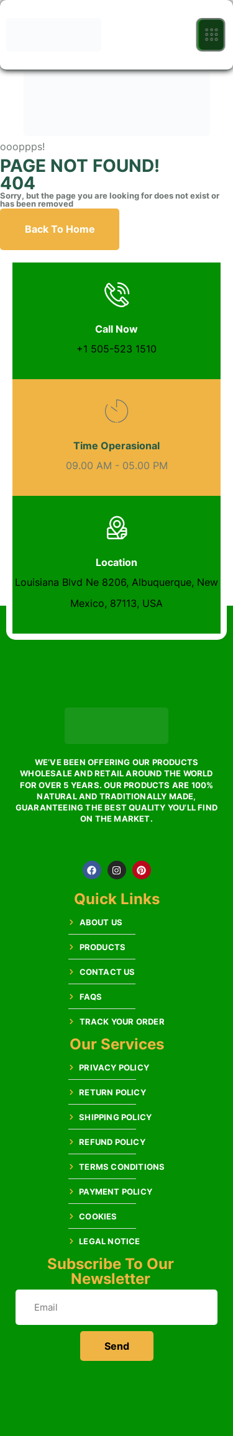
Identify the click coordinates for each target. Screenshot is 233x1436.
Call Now (116, 329)
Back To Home (60, 229)
